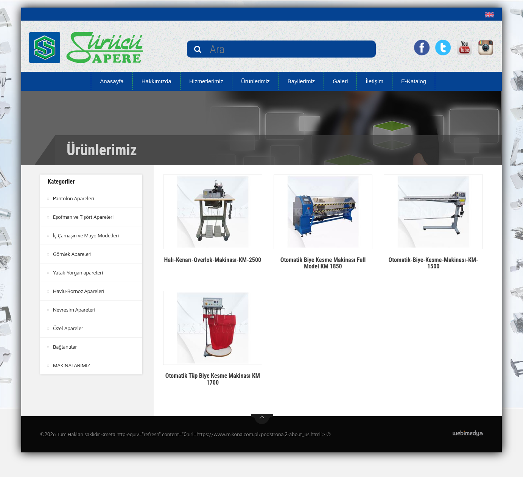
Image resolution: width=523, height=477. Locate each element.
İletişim (374, 81)
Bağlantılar (65, 347)
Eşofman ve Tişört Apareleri (83, 217)
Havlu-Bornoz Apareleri (78, 291)
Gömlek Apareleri (72, 254)
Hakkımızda (156, 81)
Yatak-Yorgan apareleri (78, 273)
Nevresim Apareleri (74, 310)
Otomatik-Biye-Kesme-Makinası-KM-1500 (433, 263)
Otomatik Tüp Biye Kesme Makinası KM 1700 (212, 379)
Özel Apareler (68, 328)
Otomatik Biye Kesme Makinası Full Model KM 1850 (323, 263)
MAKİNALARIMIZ (71, 365)
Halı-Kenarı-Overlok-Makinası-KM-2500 (213, 259)
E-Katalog (413, 81)
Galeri (340, 81)
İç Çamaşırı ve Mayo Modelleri (86, 235)
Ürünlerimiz (255, 81)
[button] (491, 14)
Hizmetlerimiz (206, 81)
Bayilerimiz (301, 81)
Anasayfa (112, 81)
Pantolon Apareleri (73, 198)
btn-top (262, 419)
